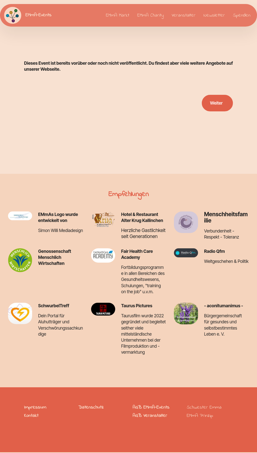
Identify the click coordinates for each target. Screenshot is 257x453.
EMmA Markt (117, 15)
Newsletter (214, 15)
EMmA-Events (39, 15)
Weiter (216, 103)
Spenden (241, 15)
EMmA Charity (150, 15)
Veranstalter (184, 15)
